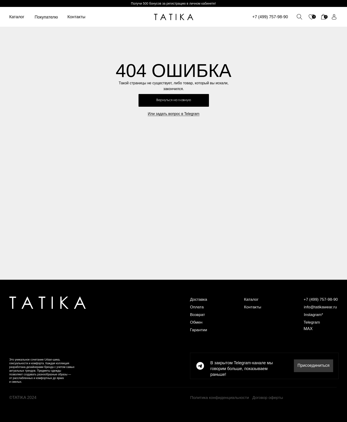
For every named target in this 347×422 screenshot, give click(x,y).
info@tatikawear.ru (321, 307)
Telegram (312, 322)
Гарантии (199, 330)
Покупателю (46, 17)
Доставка (199, 299)
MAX (308, 328)
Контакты (76, 17)
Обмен (196, 322)
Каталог (16, 17)
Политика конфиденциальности (221, 397)
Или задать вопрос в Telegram (173, 114)
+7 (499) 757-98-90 (270, 17)
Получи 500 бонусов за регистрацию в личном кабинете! (173, 3)
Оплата (197, 307)
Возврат (198, 314)
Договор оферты (268, 397)
